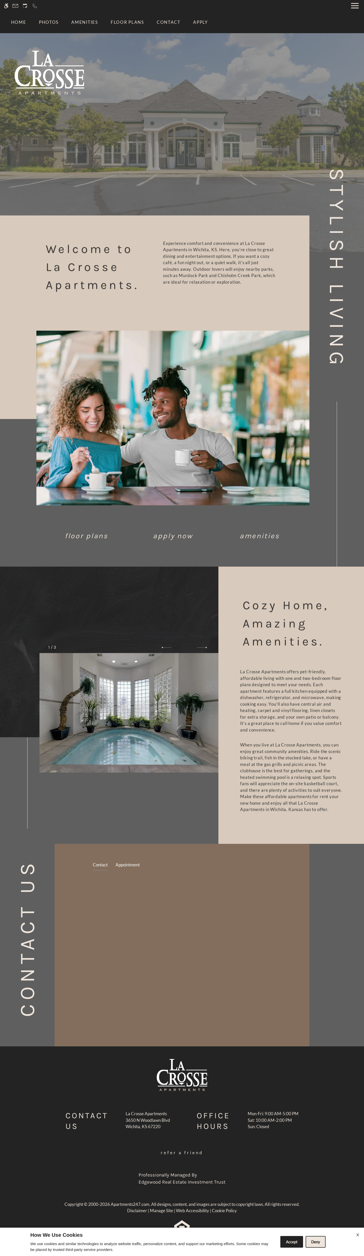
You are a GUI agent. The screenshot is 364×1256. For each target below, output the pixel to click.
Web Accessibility (192, 1210)
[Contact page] (15, 5)
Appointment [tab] (128, 864)
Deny (315, 1242)
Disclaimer (137, 1210)
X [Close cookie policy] (357, 1234)
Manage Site (161, 1210)
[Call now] (34, 5)
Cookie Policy (224, 1210)
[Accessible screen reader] (6, 5)
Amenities (84, 22)
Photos (49, 22)
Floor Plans (127, 22)
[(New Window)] (148, 1123)
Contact (168, 22)
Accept (292, 1242)
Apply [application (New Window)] (200, 22)
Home (18, 22)
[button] (167, 647)
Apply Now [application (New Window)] (173, 536)
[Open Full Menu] (354, 5)
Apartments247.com (130, 1204)
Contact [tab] (100, 864)
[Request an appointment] (25, 5)
